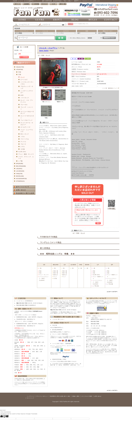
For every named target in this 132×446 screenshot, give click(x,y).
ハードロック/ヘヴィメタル (27, 82)
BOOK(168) (20, 176)
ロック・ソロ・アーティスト (27, 101)
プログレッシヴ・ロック (27, 87)
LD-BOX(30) (20, 171)
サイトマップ (30, 398)
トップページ (30, 396)
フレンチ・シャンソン (27, 108)
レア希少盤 (96, 286)
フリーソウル (25, 139)
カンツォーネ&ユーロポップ (27, 112)
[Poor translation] (6, 416)
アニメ (55, 276)
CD (44, 264)
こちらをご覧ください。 (58, 319)
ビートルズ (24, 79)
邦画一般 (55, 272)
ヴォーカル (24, 104)
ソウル (23, 136)
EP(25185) (19, 163)
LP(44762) (19, 69)
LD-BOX (73, 264)
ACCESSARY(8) (21, 178)
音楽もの (55, 274)
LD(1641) (19, 168)
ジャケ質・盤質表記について (110, 88)
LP (39, 55)
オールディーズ (25, 127)
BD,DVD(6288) (21, 166)
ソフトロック (25, 97)
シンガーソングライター (27, 91)
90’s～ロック (25, 134)
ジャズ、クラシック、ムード (26, 157)
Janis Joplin (44, 50)
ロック (23, 77)
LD (65, 264)
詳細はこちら (96, 315)
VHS (80, 264)
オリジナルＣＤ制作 (87, 396)
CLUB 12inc (22, 151)
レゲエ (23, 146)
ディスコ (23, 141)
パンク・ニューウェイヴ (27, 130)
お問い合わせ (97, 396)
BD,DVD (55, 264)
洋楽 (19, 74)
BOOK (87, 264)
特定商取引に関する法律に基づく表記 (60, 396)
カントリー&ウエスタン (27, 116)
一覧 (40, 268)
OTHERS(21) (20, 181)
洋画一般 (55, 271)
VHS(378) (19, 173)
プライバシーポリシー (42, 396)
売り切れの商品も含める (77, 38)
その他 (23, 149)
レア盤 (20, 161)
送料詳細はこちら (19, 328)
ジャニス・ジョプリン (48, 48)
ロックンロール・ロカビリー (27, 123)
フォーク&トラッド (27, 120)
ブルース (23, 144)
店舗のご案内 (75, 396)
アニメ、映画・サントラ (26, 154)
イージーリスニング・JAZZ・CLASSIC (44, 278)
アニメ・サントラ (44, 274)
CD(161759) (20, 67)
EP (112, 264)
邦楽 (19, 72)
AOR (22, 95)
